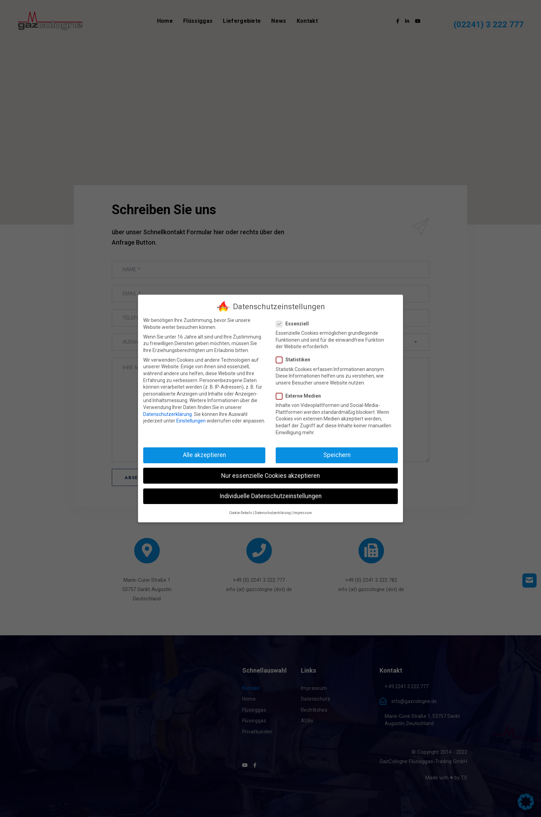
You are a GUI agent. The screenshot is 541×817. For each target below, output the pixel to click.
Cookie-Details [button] (240, 513)
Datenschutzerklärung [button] (273, 513)
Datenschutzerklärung (167, 414)
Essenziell (294, 324)
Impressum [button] (302, 513)
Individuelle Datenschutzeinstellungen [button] (270, 496)
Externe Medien (300, 396)
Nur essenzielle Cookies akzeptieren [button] (270, 475)
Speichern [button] (337, 455)
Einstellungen (191, 421)
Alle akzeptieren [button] (204, 455)
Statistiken (295, 360)
